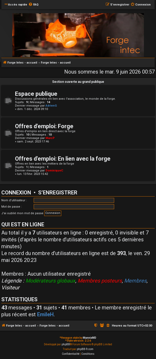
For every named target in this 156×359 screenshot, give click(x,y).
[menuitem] (33, 5)
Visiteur (10, 287)
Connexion (16, 192)
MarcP (50, 138)
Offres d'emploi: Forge (44, 126)
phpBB (66, 344)
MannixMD (89, 337)
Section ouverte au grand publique (78, 82)
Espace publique (36, 93)
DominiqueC (54, 170)
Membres (135, 280)
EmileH (45, 314)
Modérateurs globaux (50, 280)
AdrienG (51, 105)
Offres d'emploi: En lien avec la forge (62, 158)
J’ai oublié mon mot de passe (22, 213)
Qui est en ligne (22, 224)
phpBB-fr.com (85, 349)
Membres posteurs (100, 280)
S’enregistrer (57, 192)
